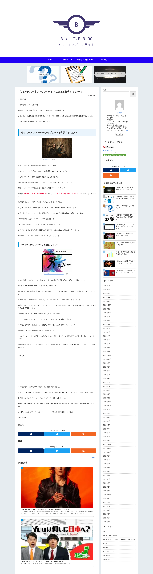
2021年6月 (107, 514)
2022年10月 (107, 452)
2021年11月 (107, 495)
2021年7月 (107, 510)
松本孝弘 (107, 555)
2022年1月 (107, 487)
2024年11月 (107, 355)
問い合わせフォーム (45, 571)
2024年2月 (107, 390)
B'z (20, 441)
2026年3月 (107, 293)
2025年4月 (107, 336)
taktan (119, 113)
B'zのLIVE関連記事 (110, 535)
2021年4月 (107, 522)
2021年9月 (107, 502)
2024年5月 (107, 378)
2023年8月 (107, 413)
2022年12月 (107, 444)
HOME (19, 571)
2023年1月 (107, 440)
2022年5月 (107, 471)
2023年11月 (107, 402)
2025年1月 (107, 348)
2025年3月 (107, 340)
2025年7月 (107, 324)
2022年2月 (107, 483)
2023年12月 (107, 398)
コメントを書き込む (57, 537)
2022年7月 (107, 464)
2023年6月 (107, 421)
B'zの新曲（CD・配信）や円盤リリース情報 (119, 539)
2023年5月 (107, 425)
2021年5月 (107, 518)
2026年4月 (107, 289)
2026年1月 (107, 301)
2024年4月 (107, 382)
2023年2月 (107, 436)
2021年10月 (107, 498)
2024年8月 (107, 367)
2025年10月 (107, 313)
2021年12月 (107, 491)
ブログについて (109, 551)
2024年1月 (107, 394)
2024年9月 (107, 363)
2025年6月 (107, 328)
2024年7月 (107, 371)
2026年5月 (107, 286)
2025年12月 (107, 305)
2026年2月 (107, 297)
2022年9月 (107, 456)
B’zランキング (107, 150)
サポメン (107, 543)
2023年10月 (107, 406)
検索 (104, 90)
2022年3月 (107, 479)
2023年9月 (107, 409)
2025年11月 (107, 309)
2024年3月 (107, 386)
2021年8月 (107, 506)
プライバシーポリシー (30, 571)
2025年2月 (107, 344)
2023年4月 (107, 429)
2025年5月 (107, 332)
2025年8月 (107, 320)
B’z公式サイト (47, 159)
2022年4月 (107, 475)
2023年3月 (107, 433)
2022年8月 (107, 460)
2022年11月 (107, 448)
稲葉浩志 (107, 559)
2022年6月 (107, 467)
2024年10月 (107, 359)
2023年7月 (107, 417)
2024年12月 (107, 351)
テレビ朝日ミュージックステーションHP (54, 274)
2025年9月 (107, 317)
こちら (126, 130)
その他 (106, 547)
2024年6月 (107, 375)
